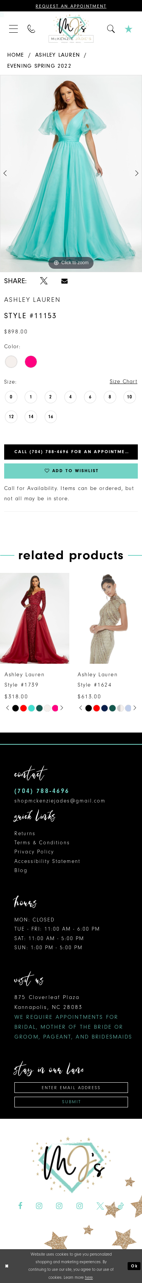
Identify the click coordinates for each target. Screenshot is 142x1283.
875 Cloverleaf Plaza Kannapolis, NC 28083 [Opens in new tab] (73, 1017)
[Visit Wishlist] (128, 28)
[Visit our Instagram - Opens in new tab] (39, 1206)
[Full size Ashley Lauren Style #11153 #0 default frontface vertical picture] (71, 173)
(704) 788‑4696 (41, 791)
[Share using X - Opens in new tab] (44, 281)
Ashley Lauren (57, 55)
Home (15, 55)
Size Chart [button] (123, 382)
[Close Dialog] (7, 1266)
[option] (71, 173)
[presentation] (34, 618)
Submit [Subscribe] (71, 1102)
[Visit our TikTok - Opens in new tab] (120, 1206)
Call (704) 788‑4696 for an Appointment (73, 452)
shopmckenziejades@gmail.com (60, 801)
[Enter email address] (71, 1087)
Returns (25, 833)
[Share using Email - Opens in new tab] (64, 281)
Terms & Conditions (42, 842)
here (89, 1277)
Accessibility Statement (47, 861)
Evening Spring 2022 (39, 66)
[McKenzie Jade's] (71, 28)
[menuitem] (14, 28)
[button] (14, 28)
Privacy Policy (34, 852)
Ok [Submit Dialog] (134, 1266)
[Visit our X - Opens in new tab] (100, 1206)
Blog (21, 870)
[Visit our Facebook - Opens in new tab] (20, 1206)
